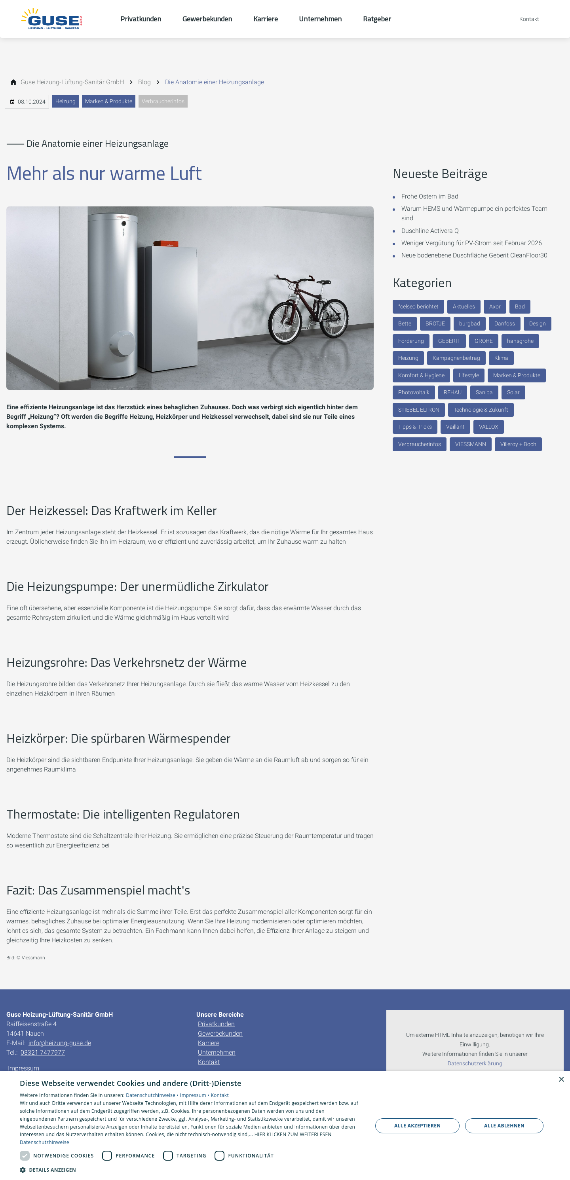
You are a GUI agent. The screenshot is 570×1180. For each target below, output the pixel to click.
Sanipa (484, 392)
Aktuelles (464, 306)
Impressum (23, 1068)
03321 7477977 (43, 1052)
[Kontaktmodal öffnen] (524, 19)
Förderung (411, 341)
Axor (495, 306)
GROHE (484, 341)
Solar (513, 392)
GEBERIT (449, 341)
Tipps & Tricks (415, 427)
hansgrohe (520, 341)
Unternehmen (217, 1052)
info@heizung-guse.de (59, 1043)
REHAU (453, 392)
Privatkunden (216, 1024)
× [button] (561, 1080)
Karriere (208, 1043)
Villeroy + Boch (518, 444)
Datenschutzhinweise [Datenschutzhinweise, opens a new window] (44, 1142)
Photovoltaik (413, 392)
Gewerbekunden (220, 1033)
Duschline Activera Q (430, 230)
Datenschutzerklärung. (476, 1063)
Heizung (65, 101)
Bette (404, 323)
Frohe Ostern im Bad (429, 196)
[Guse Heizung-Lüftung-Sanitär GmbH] (72, 82)
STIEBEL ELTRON (418, 410)
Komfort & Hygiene (421, 375)
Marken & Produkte (108, 101)
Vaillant (455, 427)
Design (537, 323)
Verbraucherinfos (163, 101)
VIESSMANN (470, 444)
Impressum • (195, 1095)
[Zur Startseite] (60, 19)
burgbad (469, 323)
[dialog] (285, 1125)
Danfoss (504, 323)
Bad (520, 306)
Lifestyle (469, 375)
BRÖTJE (435, 323)
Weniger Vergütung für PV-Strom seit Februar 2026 (471, 243)
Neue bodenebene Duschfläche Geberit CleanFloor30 (474, 255)
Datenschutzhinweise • (153, 1095)
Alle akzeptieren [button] (417, 1125)
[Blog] (144, 82)
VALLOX (488, 427)
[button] (191, 1169)
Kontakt (209, 1062)
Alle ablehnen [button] (504, 1125)
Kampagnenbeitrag (456, 358)
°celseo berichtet (418, 306)
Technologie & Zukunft (481, 410)
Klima (501, 358)
